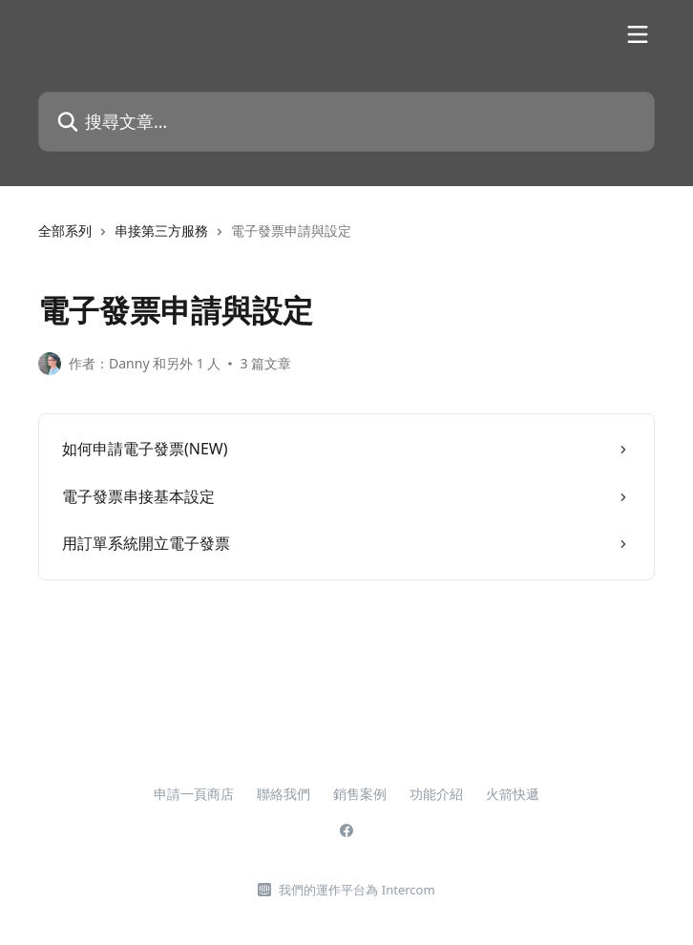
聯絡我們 (283, 794)
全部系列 (65, 230)
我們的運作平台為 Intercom (356, 889)
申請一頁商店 (194, 794)
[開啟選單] (637, 34)
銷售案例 (360, 794)
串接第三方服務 (161, 230)
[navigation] (346, 238)
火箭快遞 (512, 794)
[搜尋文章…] (346, 122)
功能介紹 (436, 794)
